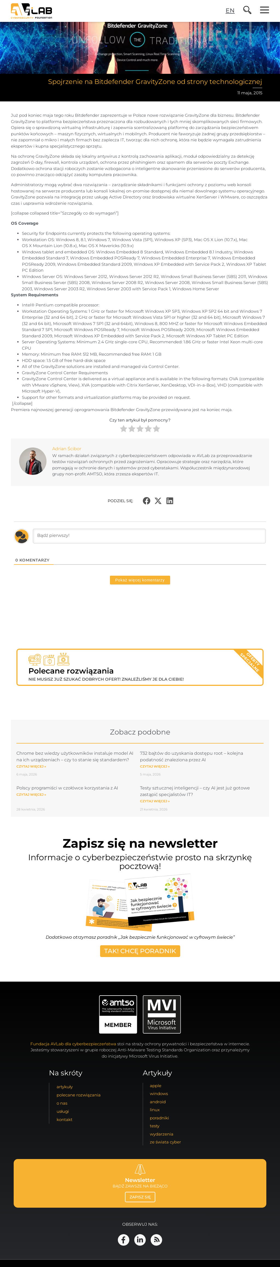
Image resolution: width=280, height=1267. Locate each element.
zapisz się (140, 1197)
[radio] (123, 429)
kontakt (64, 1119)
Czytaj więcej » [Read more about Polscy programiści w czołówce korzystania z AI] (31, 794)
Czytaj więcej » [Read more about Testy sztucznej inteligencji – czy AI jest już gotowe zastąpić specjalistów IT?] (155, 801)
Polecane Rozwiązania (79, 1095)
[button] (146, 501)
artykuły (65, 1086)
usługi (63, 1111)
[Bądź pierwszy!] (149, 536)
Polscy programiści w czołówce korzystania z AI (67, 788)
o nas (62, 1103)
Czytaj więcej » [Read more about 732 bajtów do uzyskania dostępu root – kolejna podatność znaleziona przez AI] (155, 766)
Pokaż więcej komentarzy (140, 580)
